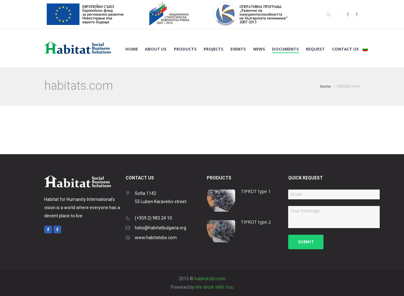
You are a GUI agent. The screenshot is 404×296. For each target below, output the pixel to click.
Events (238, 49)
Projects (213, 49)
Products (185, 49)
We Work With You (214, 287)
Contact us (345, 49)
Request (315, 49)
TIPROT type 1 (256, 191)
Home (131, 49)
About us (156, 49)
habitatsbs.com (210, 278)
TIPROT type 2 (256, 222)
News (259, 49)
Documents (285, 49)
